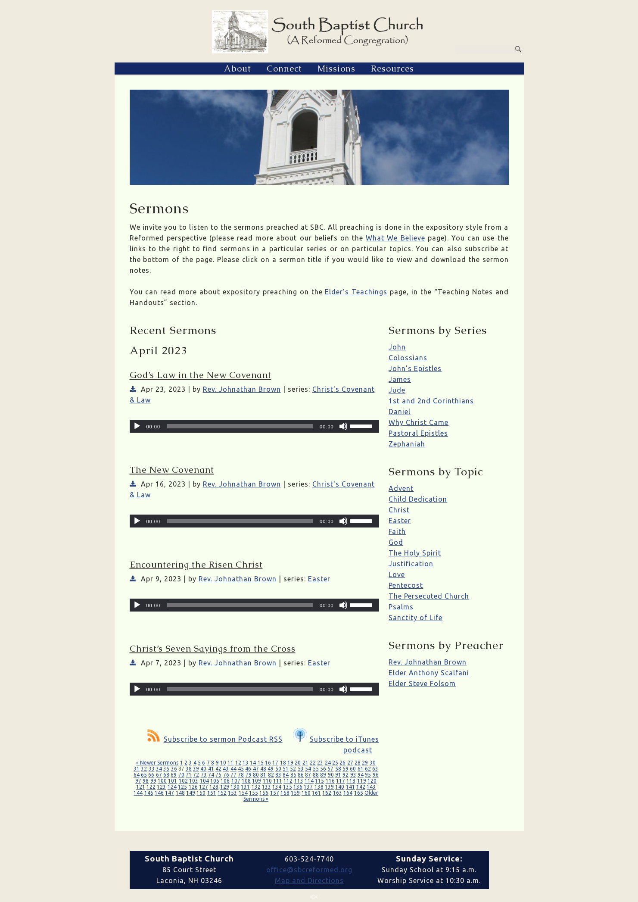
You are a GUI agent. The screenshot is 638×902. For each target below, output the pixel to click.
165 (358, 793)
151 (211, 793)
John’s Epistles (415, 368)
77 (233, 774)
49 (271, 768)
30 (373, 762)
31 (137, 768)
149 (190, 793)
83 (278, 774)
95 (368, 774)
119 (361, 780)
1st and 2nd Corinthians (431, 401)
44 (233, 768)
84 (286, 774)
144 (138, 793)
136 (297, 787)
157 (274, 793)
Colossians (408, 358)
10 (223, 762)
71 (189, 774)
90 (331, 774)
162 (326, 793)
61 (361, 768)
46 (248, 768)
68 (166, 774)
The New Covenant (172, 469)
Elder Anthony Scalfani (429, 673)
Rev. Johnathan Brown (242, 389)
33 (152, 768)
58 (338, 768)
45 (241, 768)
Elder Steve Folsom (422, 683)
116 (330, 780)
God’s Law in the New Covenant (200, 375)
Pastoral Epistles (418, 433)
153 (232, 793)
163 (337, 793)
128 (213, 787)
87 (308, 774)
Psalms (401, 607)
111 (277, 780)
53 (301, 768)
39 (196, 768)
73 (204, 774)
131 (245, 787)
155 (253, 793)
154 (243, 793)
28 (358, 762)
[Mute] (343, 426)
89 (323, 774)
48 (263, 768)
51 (286, 768)
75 (218, 774)
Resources (392, 68)
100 (162, 780)
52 (293, 768)
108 (246, 780)
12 (238, 762)
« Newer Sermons (157, 762)
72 (196, 774)
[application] (254, 426)
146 (159, 793)
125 (182, 787)
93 (353, 774)
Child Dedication (418, 499)
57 (330, 768)
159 (295, 793)
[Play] (137, 426)
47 (256, 768)
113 (298, 780)
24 (328, 762)
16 (268, 762)
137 (308, 787)
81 (263, 774)
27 (350, 762)
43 (226, 768)
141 (350, 787)
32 (144, 768)
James (400, 379)
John (397, 347)
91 (338, 774)
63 (375, 768)
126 (193, 787)
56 (323, 768)
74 (211, 774)
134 (276, 787)
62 (368, 768)
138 (319, 787)
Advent (401, 488)
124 (172, 787)
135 (287, 787)
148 (180, 793)
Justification (411, 564)
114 (309, 780)
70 (181, 774)
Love (397, 574)
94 (361, 774)
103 (193, 780)
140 (339, 787)
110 (267, 780)
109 (256, 780)
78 (241, 774)
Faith (397, 531)
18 (283, 762)
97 (138, 780)
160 (306, 793)
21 (305, 762)
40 (203, 768)
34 (159, 768)
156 (263, 793)
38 (189, 768)
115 (319, 780)
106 (225, 780)
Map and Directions (309, 880)
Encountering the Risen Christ (196, 564)
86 (301, 774)
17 (275, 762)
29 (365, 762)
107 (235, 780)
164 (347, 793)
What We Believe (395, 238)
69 (174, 774)
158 (284, 793)
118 (350, 780)
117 (340, 780)
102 (183, 780)
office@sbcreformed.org (309, 870)
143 (371, 787)
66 (151, 774)
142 (360, 787)
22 (313, 762)
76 (226, 774)
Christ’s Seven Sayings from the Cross (213, 648)
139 (329, 787)
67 (159, 774)
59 (345, 768)
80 (256, 774)
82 (271, 774)
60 (353, 768)
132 (256, 787)
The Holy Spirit (415, 553)
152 (222, 793)
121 (140, 787)
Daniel (400, 411)
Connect (284, 68)
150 (200, 793)
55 (316, 768)
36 (174, 768)
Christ (399, 510)
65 (144, 774)
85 (293, 774)
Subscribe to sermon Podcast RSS (215, 739)
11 (230, 762)
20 (298, 762)
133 (266, 787)
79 (249, 774)
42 (218, 768)
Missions (336, 68)
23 (320, 762)
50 (278, 768)
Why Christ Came (418, 422)
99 (153, 780)
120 (372, 780)
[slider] (240, 426)
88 (316, 774)
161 (316, 793)
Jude (397, 390)
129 (224, 787)
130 (235, 787)
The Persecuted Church (429, 596)
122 (151, 787)
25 (335, 762)
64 (137, 774)
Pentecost (406, 585)
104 (204, 780)
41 (211, 768)
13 (246, 762)
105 (214, 780)
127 (203, 787)
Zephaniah (407, 444)
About (237, 68)
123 (161, 787)
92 (345, 774)
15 (261, 762)
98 (146, 780)
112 (288, 780)
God (396, 542)
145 (148, 793)
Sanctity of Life (415, 617)
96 (376, 774)
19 (290, 762)
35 (166, 768)
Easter (319, 579)
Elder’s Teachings (356, 292)
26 (342, 762)
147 (169, 793)
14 (253, 762)
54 (308, 768)
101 (172, 780)
